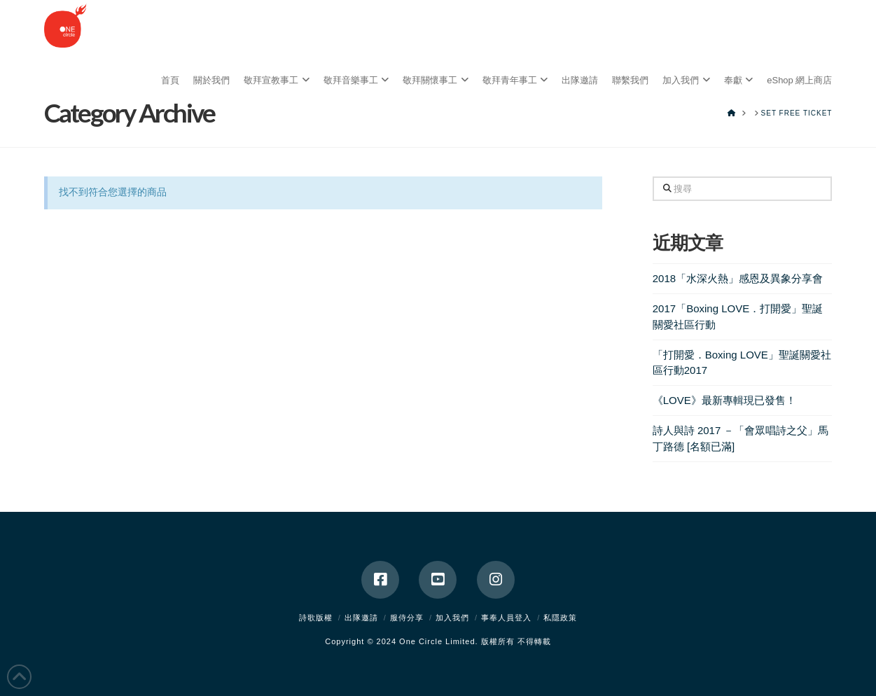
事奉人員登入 (506, 617)
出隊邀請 (361, 617)
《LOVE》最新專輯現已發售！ (724, 400)
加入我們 (452, 617)
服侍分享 (407, 617)
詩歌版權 (316, 617)
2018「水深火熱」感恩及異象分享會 (738, 278)
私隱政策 (560, 617)
